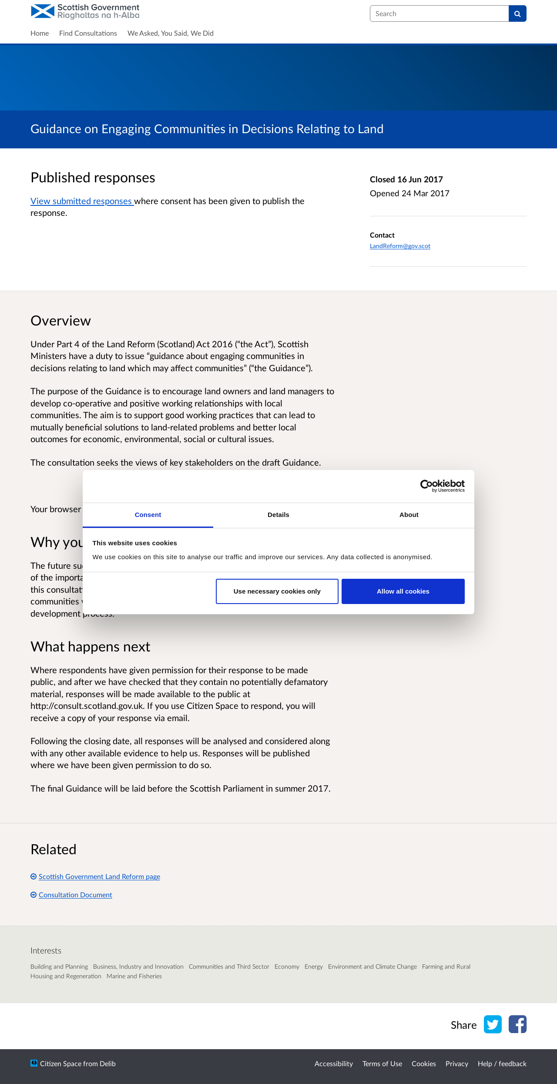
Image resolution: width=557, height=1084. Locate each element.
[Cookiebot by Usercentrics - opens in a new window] (427, 486)
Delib (108, 1063)
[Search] (518, 13)
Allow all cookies (403, 591)
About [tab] (409, 514)
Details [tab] (278, 514)
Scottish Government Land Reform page (95, 876)
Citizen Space (60, 1063)
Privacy (457, 1063)
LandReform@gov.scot (400, 245)
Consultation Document (71, 894)
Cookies (424, 1063)
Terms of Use (382, 1063)
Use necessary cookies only (277, 591)
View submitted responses (82, 200)
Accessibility (334, 1063)
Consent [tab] (148, 514)
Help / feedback (502, 1063)
